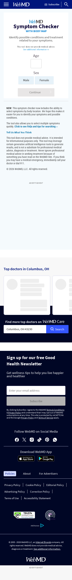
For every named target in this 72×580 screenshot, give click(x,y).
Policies (10, 473)
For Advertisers (48, 473)
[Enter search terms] (36, 63)
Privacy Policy (14, 412)
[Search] (66, 4)
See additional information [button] (36, 49)
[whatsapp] (55, 440)
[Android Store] (46, 460)
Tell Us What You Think (19, 132)
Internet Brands (43, 542)
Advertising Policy (14, 491)
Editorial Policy (55, 485)
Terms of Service (45, 417)
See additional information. (47, 548)
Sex (36, 73)
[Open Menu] (6, 4)
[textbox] (25, 329)
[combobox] (25, 329)
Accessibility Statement (37, 498)
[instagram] (32, 440)
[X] (24, 440)
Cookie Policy (33, 485)
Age (36, 56)
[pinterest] (47, 440)
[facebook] (17, 440)
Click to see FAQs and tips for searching (36, 126)
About (27, 473)
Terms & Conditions (55, 409)
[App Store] (26, 460)
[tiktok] (39, 440)
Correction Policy (40, 491)
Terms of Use (11, 498)
